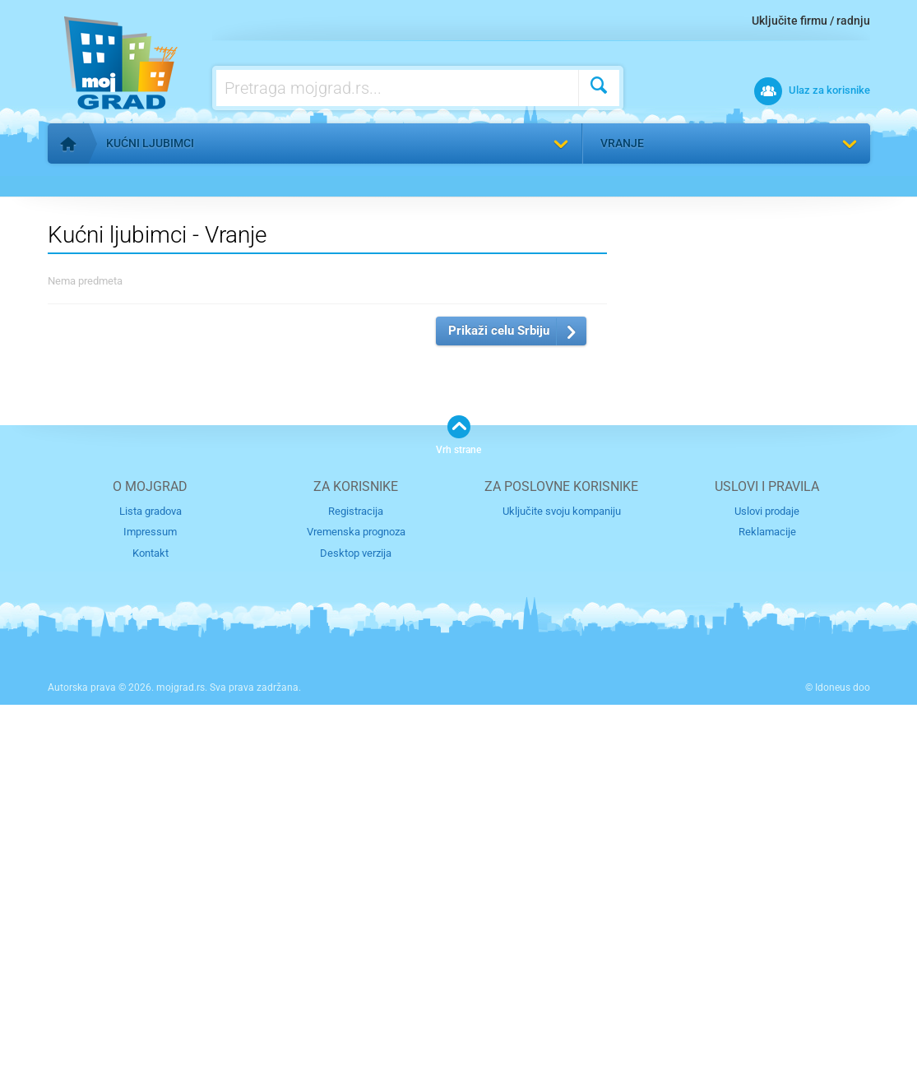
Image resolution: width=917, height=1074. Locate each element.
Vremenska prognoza (356, 902)
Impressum (150, 902)
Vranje (622, 143)
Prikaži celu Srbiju (498, 699)
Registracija (355, 880)
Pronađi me (844, 190)
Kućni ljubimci (150, 143)
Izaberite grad (628, 510)
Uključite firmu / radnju (811, 20)
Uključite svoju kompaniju (561, 880)
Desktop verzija (355, 922)
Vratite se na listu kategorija (149, 182)
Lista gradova (150, 880)
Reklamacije (767, 902)
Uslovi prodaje (766, 880)
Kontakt (150, 922)
